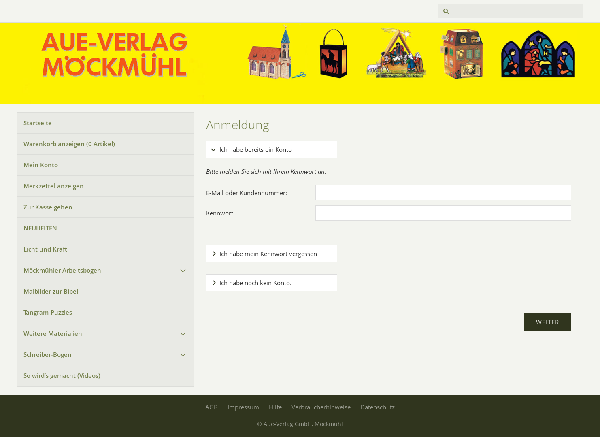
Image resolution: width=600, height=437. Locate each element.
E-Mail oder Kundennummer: (246, 193)
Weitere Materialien (52, 333)
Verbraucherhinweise (321, 407)
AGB (211, 407)
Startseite (37, 123)
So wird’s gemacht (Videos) (61, 375)
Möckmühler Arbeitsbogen (62, 270)
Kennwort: (220, 213)
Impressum (243, 407)
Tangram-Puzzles (47, 312)
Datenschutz (377, 407)
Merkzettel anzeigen (53, 186)
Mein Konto (40, 165)
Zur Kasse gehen (47, 207)
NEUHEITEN (40, 228)
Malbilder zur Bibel (50, 291)
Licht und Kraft (45, 249)
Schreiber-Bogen (47, 354)
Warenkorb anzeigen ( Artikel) (69, 144)
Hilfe (275, 407)
